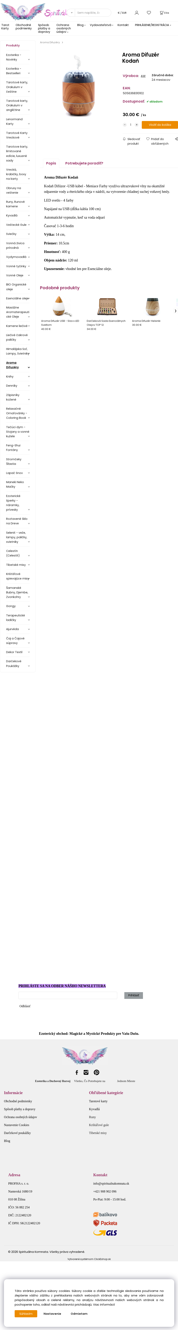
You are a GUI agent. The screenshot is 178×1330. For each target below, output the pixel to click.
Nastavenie (52, 1314)
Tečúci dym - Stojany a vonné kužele (17, 431)
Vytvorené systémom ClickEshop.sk (89, 1259)
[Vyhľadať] (71, 13)
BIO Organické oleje (16, 287)
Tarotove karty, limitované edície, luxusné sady (17, 153)
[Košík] (164, 13)
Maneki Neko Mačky (15, 484)
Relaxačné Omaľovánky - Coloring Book (16, 413)
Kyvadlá (11, 215)
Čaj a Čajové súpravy (15, 640)
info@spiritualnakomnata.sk (111, 1183)
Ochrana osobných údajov (63, 28)
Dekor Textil (14, 652)
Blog (80, 25)
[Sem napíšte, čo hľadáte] (93, 13)
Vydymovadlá (16, 257)
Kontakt (123, 25)
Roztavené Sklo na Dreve (17, 521)
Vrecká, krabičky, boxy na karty (16, 174)
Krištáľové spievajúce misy (17, 576)
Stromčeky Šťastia (13, 461)
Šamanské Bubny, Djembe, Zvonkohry (17, 592)
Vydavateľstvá (100, 25)
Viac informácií (104, 1305)
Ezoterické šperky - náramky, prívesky (13, 503)
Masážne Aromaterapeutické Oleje (17, 312)
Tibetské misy (16, 565)
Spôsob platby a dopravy (44, 28)
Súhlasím (25, 1314)
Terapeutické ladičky (15, 617)
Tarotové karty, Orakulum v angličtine (17, 105)
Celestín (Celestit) (13, 553)
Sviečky (11, 234)
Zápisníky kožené (12, 397)
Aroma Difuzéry (12, 365)
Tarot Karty (5, 26)
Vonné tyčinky (16, 266)
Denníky (11, 386)
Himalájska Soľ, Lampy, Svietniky (17, 351)
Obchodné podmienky (24, 26)
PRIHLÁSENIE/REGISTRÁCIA (152, 25)
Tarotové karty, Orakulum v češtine (17, 86)
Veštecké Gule (16, 225)
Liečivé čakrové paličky (17, 337)
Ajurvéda (12, 629)
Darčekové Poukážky (13, 663)
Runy (92, 1117)
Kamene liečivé (17, 326)
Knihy (9, 377)
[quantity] (131, 125)
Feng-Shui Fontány (13, 447)
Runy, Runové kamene (15, 204)
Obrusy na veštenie (13, 190)
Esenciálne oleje (17, 298)
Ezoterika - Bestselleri (13, 71)
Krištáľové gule (99, 1125)
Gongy (11, 606)
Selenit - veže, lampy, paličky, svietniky (16, 537)
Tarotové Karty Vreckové (17, 135)
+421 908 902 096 (104, 1191)
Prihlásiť (133, 995)
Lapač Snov (14, 473)
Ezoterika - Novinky (13, 57)
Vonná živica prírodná (15, 245)
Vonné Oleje (14, 275)
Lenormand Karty (14, 121)
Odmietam (79, 1314)
